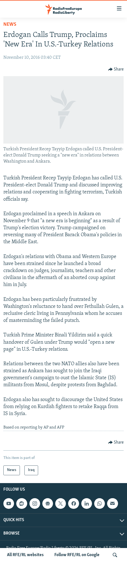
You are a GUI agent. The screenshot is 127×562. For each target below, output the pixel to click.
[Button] (116, 69)
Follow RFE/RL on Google (77, 555)
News (9, 24)
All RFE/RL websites (25, 555)
